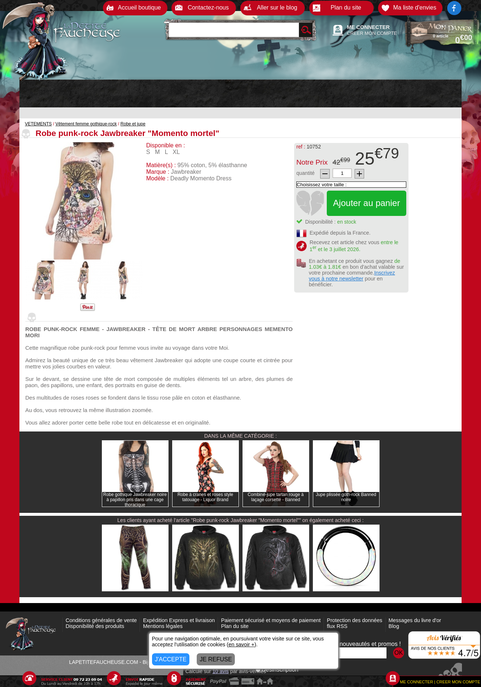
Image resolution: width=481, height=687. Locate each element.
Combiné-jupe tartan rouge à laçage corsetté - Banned (276, 497)
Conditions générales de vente (101, 620)
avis (220, 671)
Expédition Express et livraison (179, 620)
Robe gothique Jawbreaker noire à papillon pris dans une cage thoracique (135, 499)
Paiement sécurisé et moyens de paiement (271, 620)
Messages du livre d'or (415, 620)
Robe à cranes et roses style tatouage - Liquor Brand (205, 497)
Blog (394, 626)
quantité (305, 173)
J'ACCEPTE (171, 659)
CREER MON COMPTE (372, 33)
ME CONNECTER (368, 27)
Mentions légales (162, 626)
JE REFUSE (216, 659)
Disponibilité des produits (95, 626)
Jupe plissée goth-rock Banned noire (346, 497)
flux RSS (337, 626)
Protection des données (354, 620)
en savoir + (242, 644)
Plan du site (234, 626)
